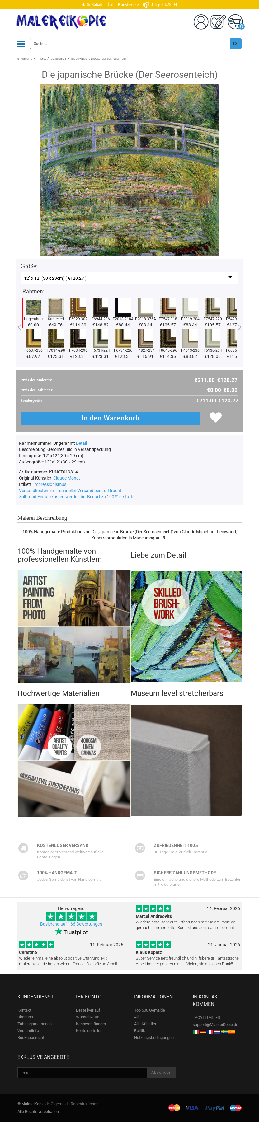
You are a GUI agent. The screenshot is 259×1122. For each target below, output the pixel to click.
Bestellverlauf (88, 1010)
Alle (137, 1017)
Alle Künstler (145, 1023)
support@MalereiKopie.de (215, 1024)
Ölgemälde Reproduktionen (74, 1103)
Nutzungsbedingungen (154, 1037)
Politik (139, 1030)
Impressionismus (49, 484)
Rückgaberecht (30, 1037)
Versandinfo (28, 1030)
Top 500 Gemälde (149, 1010)
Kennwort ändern (91, 1023)
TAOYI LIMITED (206, 1017)
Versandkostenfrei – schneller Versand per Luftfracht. (71, 490)
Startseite (24, 59)
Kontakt (24, 1010)
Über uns (25, 1017)
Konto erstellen (89, 1030)
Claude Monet (66, 478)
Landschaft (58, 59)
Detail (81, 443)
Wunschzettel (88, 1017)
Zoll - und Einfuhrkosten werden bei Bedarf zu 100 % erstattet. (78, 496)
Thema (41, 59)
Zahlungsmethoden (34, 1023)
